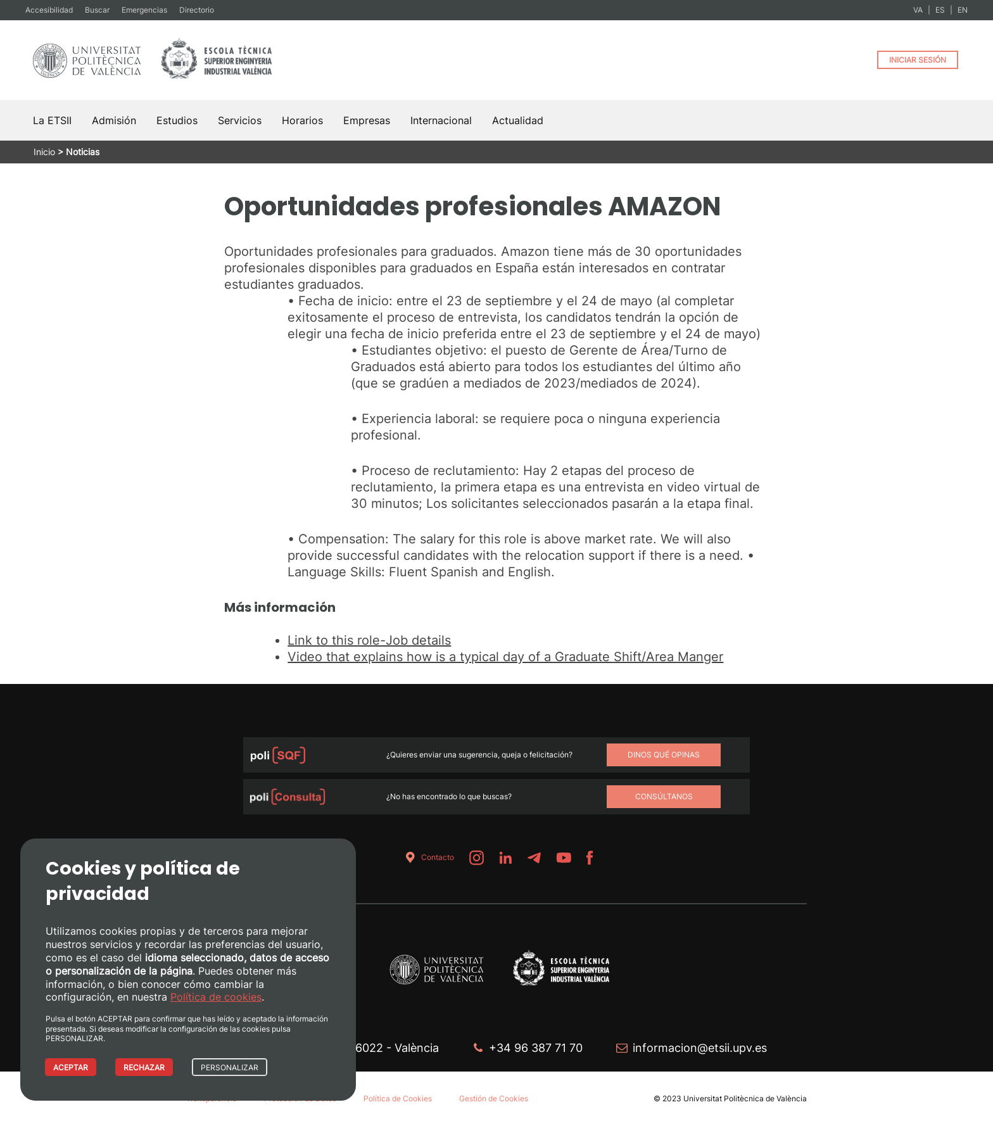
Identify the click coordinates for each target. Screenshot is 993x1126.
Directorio (196, 10)
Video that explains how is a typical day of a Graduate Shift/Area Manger (505, 656)
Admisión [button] (114, 120)
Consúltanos (664, 796)
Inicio (44, 151)
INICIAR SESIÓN (917, 60)
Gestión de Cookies (493, 1098)
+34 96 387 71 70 (536, 1047)
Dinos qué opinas (664, 754)
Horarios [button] (302, 120)
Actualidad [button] (517, 120)
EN (963, 10)
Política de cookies (216, 996)
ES (940, 10)
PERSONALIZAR (229, 1067)
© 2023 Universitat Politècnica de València (730, 1098)
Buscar (97, 10)
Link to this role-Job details (369, 640)
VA (918, 10)
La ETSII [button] (52, 120)
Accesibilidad (49, 10)
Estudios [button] (177, 120)
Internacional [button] (441, 120)
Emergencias (144, 10)
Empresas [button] (366, 120)
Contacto (427, 858)
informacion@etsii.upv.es (700, 1047)
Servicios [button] (240, 120)
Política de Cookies (398, 1098)
